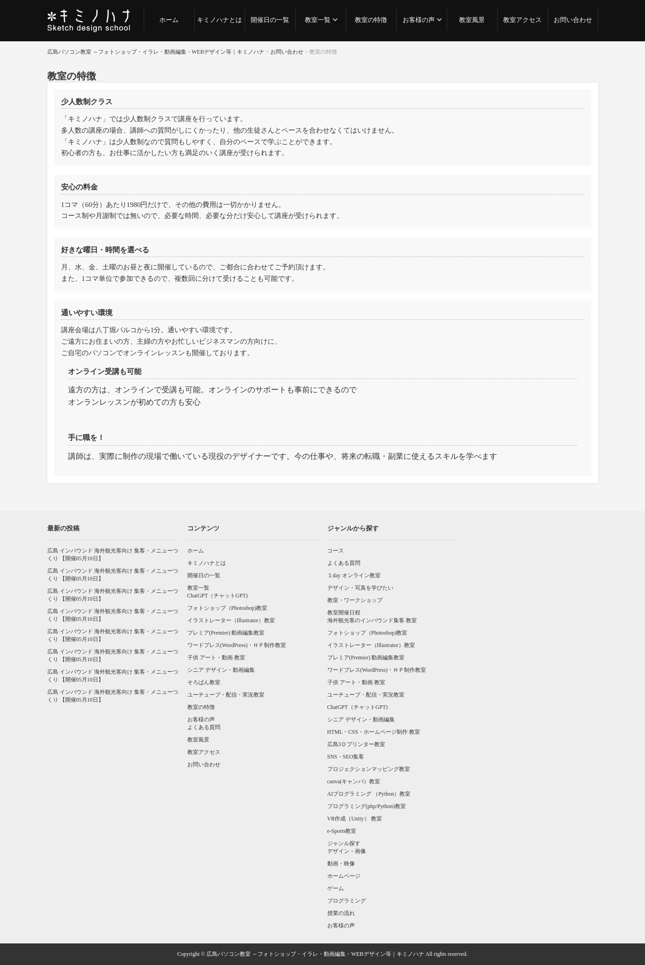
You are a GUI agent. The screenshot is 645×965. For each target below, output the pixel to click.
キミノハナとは (219, 20)
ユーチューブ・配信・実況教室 (225, 695)
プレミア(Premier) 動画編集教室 (226, 633)
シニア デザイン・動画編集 (221, 670)
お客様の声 (419, 20)
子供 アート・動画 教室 (216, 657)
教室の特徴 (371, 20)
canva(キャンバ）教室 (354, 781)
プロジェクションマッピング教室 (368, 769)
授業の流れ (341, 913)
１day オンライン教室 (354, 575)
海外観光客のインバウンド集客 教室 (372, 620)
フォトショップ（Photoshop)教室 (227, 608)
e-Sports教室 (342, 831)
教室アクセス (522, 20)
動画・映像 (341, 863)
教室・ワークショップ (354, 600)
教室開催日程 (343, 612)
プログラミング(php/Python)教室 (366, 806)
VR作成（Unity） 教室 (354, 818)
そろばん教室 (203, 682)
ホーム (169, 20)
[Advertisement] (532, 589)
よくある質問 (203, 727)
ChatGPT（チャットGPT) (217, 595)
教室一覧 (318, 20)
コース (335, 550)
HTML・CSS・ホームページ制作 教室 (373, 732)
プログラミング (346, 901)
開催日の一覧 (270, 20)
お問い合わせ (573, 20)
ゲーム (335, 888)
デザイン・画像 (346, 851)
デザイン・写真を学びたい (360, 588)
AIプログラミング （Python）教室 (369, 794)
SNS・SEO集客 (346, 756)
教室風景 (472, 20)
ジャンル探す (343, 843)
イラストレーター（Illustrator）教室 (231, 620)
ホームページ (343, 876)
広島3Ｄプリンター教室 (356, 744)
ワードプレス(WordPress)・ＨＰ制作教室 (236, 645)
